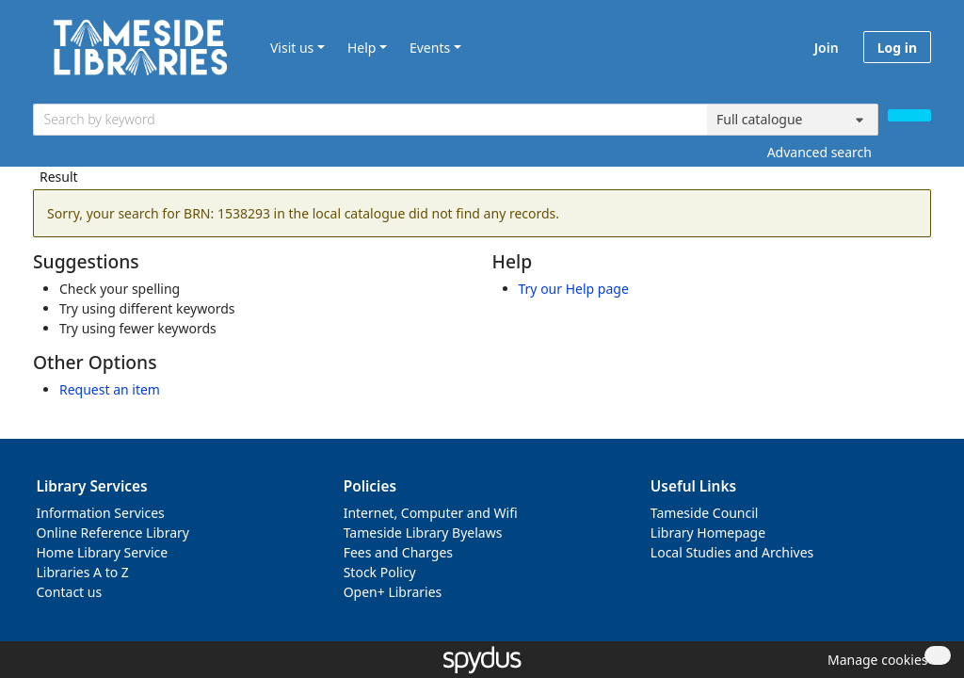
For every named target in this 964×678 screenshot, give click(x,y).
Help (362, 47)
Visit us (291, 47)
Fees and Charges (398, 552)
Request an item (109, 389)
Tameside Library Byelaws (423, 532)
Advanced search (819, 152)
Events (430, 47)
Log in (897, 47)
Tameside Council (705, 513)
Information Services (101, 513)
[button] (874, 660)
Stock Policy (380, 572)
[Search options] (792, 120)
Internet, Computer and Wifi (431, 513)
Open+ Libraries (393, 592)
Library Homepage (708, 532)
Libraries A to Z (83, 572)
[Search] (909, 115)
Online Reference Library (113, 532)
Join (826, 47)
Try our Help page (574, 289)
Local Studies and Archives (732, 552)
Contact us (70, 592)
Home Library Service (103, 552)
